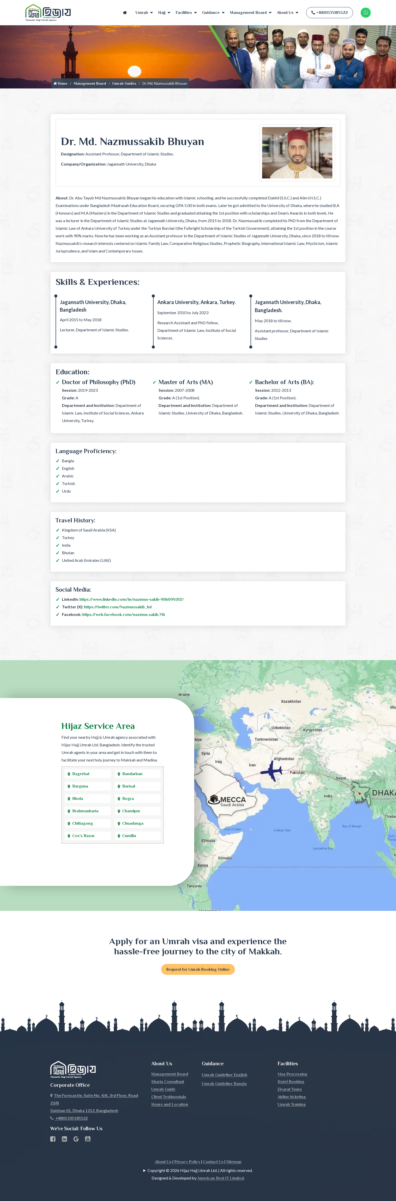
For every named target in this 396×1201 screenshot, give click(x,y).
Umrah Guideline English (224, 1075)
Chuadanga (132, 823)
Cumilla (129, 836)
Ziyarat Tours (290, 1089)
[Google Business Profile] (76, 1140)
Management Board (248, 12)
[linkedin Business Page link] (64, 1140)
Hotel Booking (291, 1082)
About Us (285, 12)
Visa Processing (292, 1074)
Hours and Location (169, 1104)
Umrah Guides (124, 83)
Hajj (161, 12)
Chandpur (131, 811)
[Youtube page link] (87, 1140)
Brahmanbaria (85, 811)
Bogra (128, 798)
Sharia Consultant (167, 1082)
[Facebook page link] (53, 1140)
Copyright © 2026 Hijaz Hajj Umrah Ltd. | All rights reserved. (200, 1170)
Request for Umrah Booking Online (198, 969)
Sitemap (233, 1162)
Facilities (184, 12)
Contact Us (213, 1162)
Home (125, 12)
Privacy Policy (187, 1162)
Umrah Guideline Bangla (224, 1084)
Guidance (211, 12)
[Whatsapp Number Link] (366, 13)
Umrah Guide (163, 1089)
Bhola (77, 798)
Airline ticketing (292, 1097)
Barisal (128, 786)
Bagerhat (80, 774)
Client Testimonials (168, 1097)
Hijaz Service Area (98, 726)
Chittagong (82, 823)
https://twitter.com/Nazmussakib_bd (118, 607)
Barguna (80, 786)
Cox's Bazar (83, 836)
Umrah (142, 12)
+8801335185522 (329, 12)
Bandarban (132, 774)
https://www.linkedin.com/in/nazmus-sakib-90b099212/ (132, 599)
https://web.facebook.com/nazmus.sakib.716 (123, 614)
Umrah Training (292, 1104)
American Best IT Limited (220, 1178)
